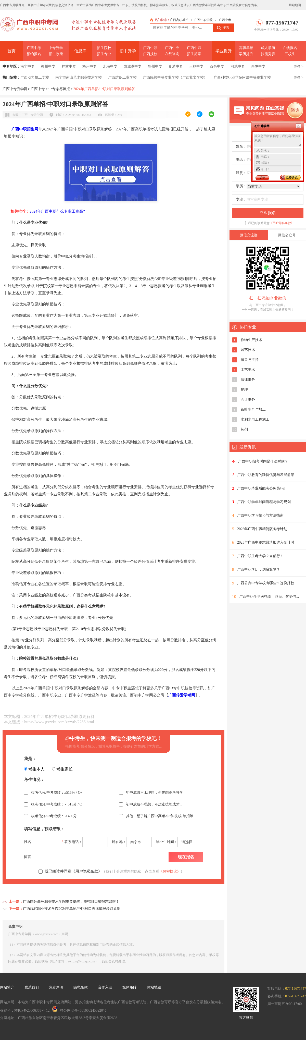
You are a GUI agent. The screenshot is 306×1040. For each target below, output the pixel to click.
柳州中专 (48, 66)
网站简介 (7, 987)
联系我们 (31, 987)
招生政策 (56, 54)
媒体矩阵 (129, 987)
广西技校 (150, 54)
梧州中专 (89, 66)
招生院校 (104, 48)
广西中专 (172, 48)
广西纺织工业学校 (122, 77)
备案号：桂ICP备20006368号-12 (24, 1010)
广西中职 (150, 48)
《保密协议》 (170, 871)
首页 (11, 51)
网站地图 (295, 5)
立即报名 (268, 213)
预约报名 (34, 54)
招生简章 (194, 54)
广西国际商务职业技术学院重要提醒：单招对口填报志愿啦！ (71, 901)
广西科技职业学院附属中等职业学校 (242, 77)
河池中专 (238, 66)
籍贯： (241, 173)
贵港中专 (176, 66)
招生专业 (104, 54)
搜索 (223, 28)
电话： (241, 160)
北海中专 (110, 66)
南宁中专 (27, 66)
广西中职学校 (203, 20)
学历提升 (246, 54)
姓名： (241, 146)
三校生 (290, 54)
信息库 (80, 51)
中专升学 (56, 48)
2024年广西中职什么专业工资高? (57, 211)
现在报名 (186, 857)
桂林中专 (69, 66)
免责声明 (56, 987)
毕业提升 (223, 51)
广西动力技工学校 (34, 77)
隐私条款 (80, 987)
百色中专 (217, 66)
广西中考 (225, 20)
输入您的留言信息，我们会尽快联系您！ (277, 140)
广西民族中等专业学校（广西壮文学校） (175, 77)
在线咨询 (172, 54)
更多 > (298, 66)
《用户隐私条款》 (282, 223)
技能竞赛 (268, 54)
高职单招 (246, 48)
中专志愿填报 (59, 89)
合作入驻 (105, 987)
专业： (241, 199)
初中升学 (128, 51)
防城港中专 (133, 66)
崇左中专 (258, 66)
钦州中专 (155, 66)
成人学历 (268, 48)
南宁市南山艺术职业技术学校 (78, 77)
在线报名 (290, 48)
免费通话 (292, 177)
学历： (241, 186)
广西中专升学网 (15, 89)
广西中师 (194, 48)
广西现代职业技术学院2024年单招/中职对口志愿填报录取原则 (71, 909)
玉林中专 (196, 66)
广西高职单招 (179, 20)
